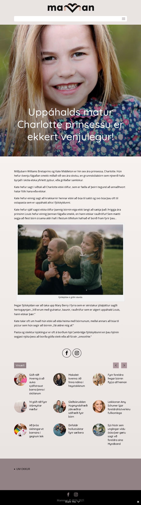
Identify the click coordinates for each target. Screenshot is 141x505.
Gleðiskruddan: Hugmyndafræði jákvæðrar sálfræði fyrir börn (78, 409)
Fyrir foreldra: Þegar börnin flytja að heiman (117, 378)
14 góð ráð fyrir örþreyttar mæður (38, 405)
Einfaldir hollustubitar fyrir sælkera (76, 429)
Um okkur (23, 469)
